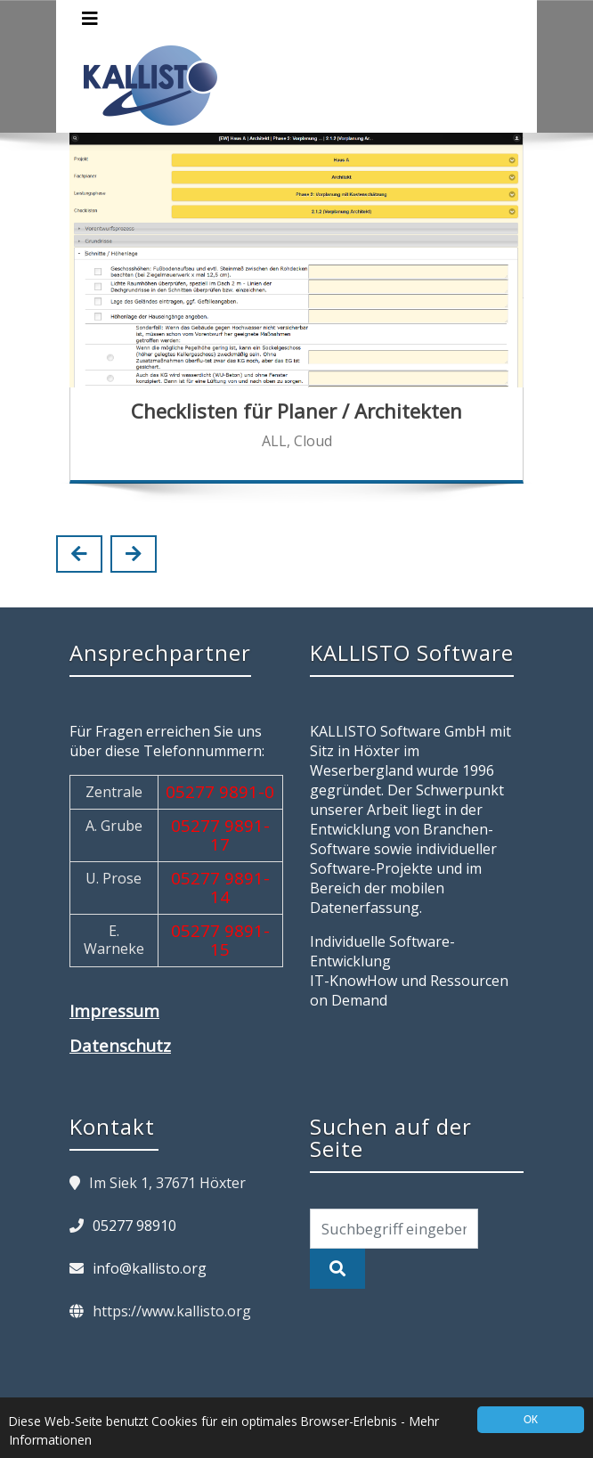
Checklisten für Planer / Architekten (296, 410)
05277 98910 (134, 1225)
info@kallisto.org (150, 1268)
